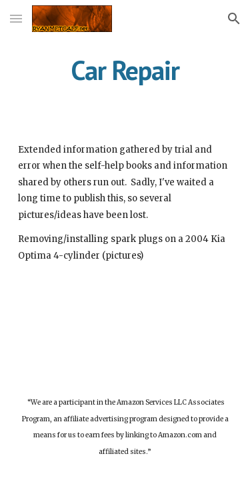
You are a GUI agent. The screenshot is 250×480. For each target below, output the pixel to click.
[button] (16, 18)
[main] (125, 70)
